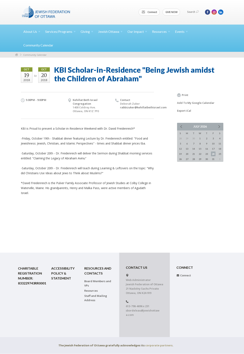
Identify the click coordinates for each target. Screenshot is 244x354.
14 (193, 148)
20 (187, 154)
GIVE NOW (171, 12)
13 (187, 148)
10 (213, 143)
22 (200, 154)
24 (213, 154)
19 (180, 154)
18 (220, 148)
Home (16, 54)
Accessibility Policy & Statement (63, 273)
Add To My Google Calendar (195, 103)
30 (206, 159)
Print (182, 95)
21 (193, 154)
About (31, 31)
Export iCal (184, 110)
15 (200, 148)
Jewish (110, 31)
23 (206, 154)
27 (187, 159)
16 (206, 148)
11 (220, 143)
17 (213, 148)
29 (200, 159)
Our (137, 31)
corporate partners (159, 345)
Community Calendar (38, 45)
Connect (149, 12)
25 (220, 154)
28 (193, 159)
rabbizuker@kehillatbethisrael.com (143, 107)
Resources (91, 290)
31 (213, 159)
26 (180, 159)
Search (193, 12)
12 (180, 148)
